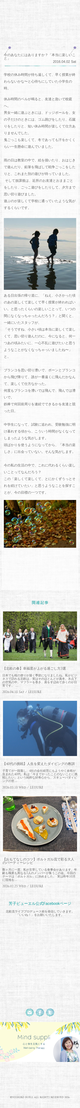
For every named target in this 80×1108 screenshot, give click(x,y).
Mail (29, 1012)
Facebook (40, 1012)
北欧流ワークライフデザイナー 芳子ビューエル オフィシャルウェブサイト (40, 15)
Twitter (50, 1012)
